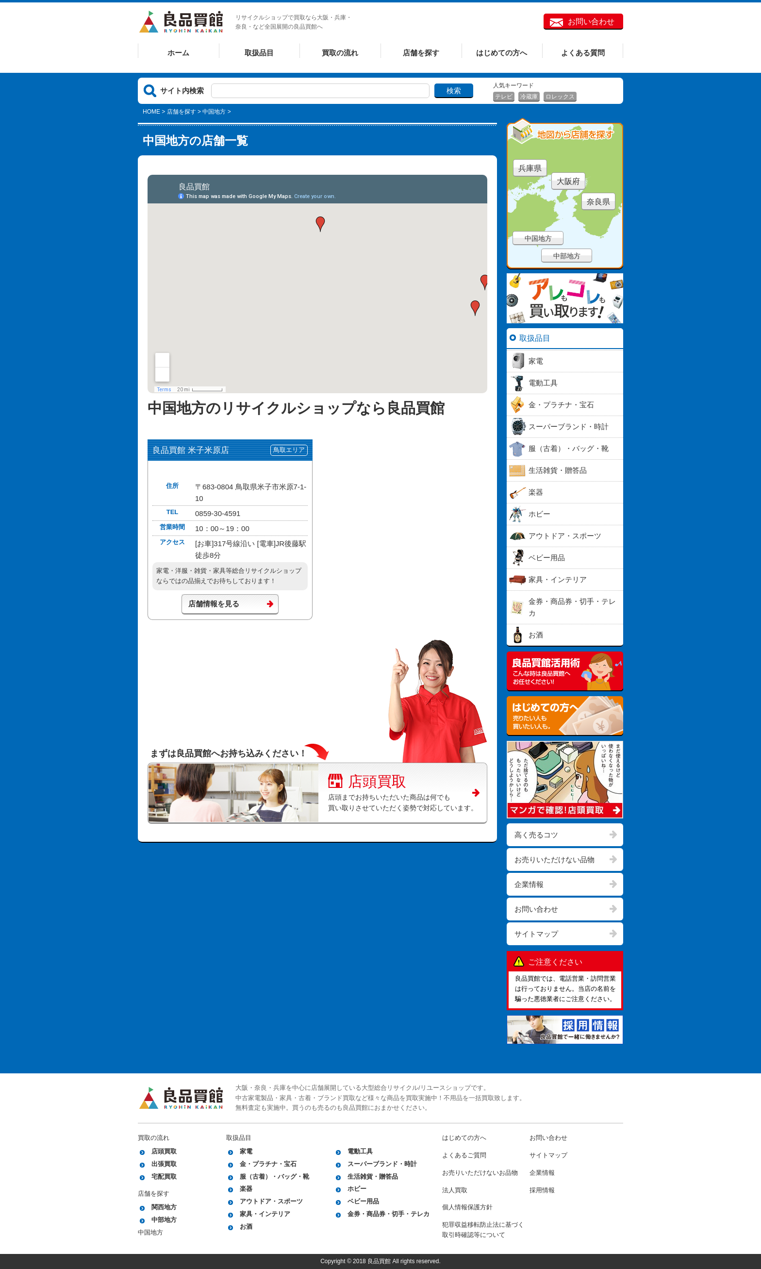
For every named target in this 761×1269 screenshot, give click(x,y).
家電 (246, 1151)
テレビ (504, 96)
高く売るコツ (536, 835)
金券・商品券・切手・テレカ (388, 1214)
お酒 (246, 1226)
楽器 (246, 1188)
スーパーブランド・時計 (382, 1164)
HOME (151, 111)
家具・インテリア (265, 1214)
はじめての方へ (501, 53)
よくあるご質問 (464, 1155)
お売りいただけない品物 (554, 859)
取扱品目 (259, 53)
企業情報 (529, 884)
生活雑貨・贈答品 (372, 1176)
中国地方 (538, 238)
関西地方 (164, 1207)
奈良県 (598, 202)
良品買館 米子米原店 (190, 450)
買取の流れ (340, 53)
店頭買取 (367, 780)
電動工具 (360, 1151)
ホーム (178, 53)
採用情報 (542, 1190)
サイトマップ (536, 934)
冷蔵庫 (529, 96)
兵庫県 (530, 168)
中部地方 (566, 256)
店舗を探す (421, 53)
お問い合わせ (591, 21)
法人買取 (454, 1190)
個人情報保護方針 (467, 1207)
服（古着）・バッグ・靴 (274, 1176)
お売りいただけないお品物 (480, 1172)
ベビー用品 (363, 1201)
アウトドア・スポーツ (271, 1201)
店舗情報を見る (213, 604)
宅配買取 (164, 1176)
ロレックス (560, 96)
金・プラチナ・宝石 (268, 1164)
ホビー (356, 1188)
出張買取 (164, 1164)
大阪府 (568, 181)
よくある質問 (583, 53)
